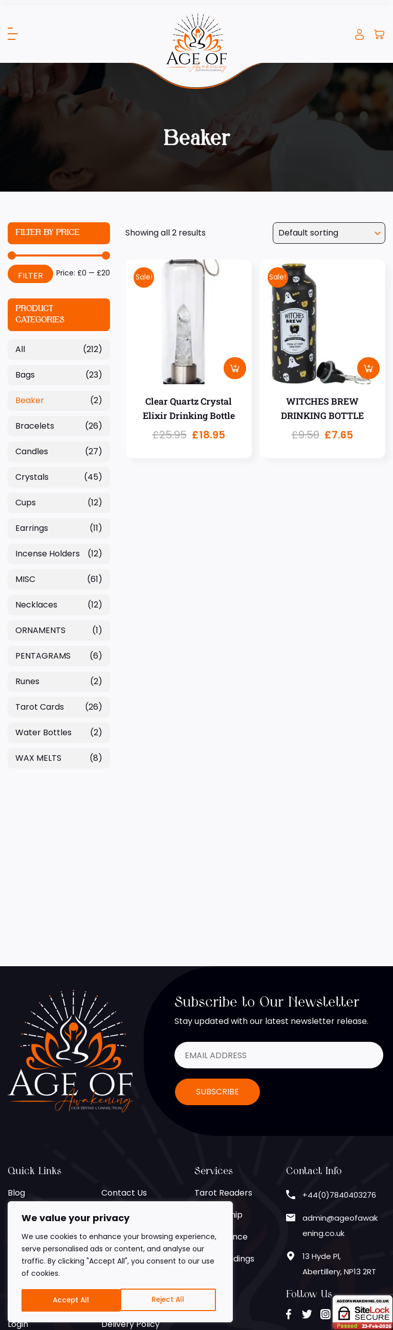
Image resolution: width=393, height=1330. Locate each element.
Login (359, 34)
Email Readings (224, 1118)
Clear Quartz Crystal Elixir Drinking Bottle (188, 409)
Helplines (119, 1074)
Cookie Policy (128, 1096)
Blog (16, 1052)
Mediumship (218, 1074)
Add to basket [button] (234, 367)
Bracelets (34, 426)
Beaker (29, 400)
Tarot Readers (223, 1052)
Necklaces (36, 605)
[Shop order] (329, 233)
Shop (18, 1140)
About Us (26, 1074)
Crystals (32, 477)
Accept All (169, 1300)
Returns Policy (129, 1162)
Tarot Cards (39, 707)
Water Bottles (43, 732)
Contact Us (124, 1052)
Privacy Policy (129, 1118)
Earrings (31, 528)
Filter (30, 276)
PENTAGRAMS (43, 656)
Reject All (69, 1300)
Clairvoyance (221, 1096)
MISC (25, 579)
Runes (27, 681)
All (20, 349)
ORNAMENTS (40, 630)
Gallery (22, 1118)
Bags (25, 375)
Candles (31, 451)
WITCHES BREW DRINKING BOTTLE (322, 409)
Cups (25, 502)
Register (24, 1162)
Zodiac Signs (32, 1096)
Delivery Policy (130, 1183)
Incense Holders (47, 553)
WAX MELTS (38, 758)
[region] (120, 1262)
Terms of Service (135, 1140)
